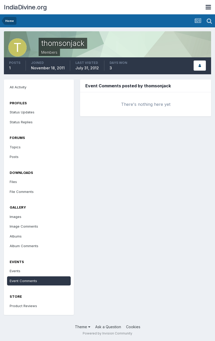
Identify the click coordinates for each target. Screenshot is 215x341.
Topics (15, 147)
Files (13, 182)
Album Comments (24, 246)
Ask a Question (108, 327)
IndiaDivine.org (25, 7)
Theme (82, 327)
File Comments (22, 192)
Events (15, 271)
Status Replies (21, 122)
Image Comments (24, 226)
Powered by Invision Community (107, 333)
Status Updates (22, 112)
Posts (14, 157)
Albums (16, 236)
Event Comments (23, 281)
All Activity (18, 87)
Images (15, 217)
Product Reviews (23, 306)
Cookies (133, 327)
